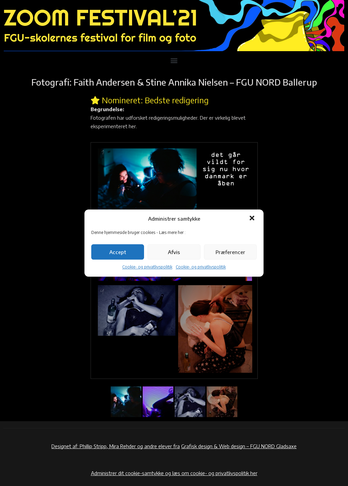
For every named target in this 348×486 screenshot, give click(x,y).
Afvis (174, 252)
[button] (253, 219)
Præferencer (230, 252)
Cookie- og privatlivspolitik (147, 267)
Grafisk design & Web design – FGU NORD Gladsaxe (239, 446)
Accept (117, 252)
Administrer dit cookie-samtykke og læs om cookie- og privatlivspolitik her (174, 473)
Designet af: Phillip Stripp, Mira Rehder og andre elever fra (115, 446)
